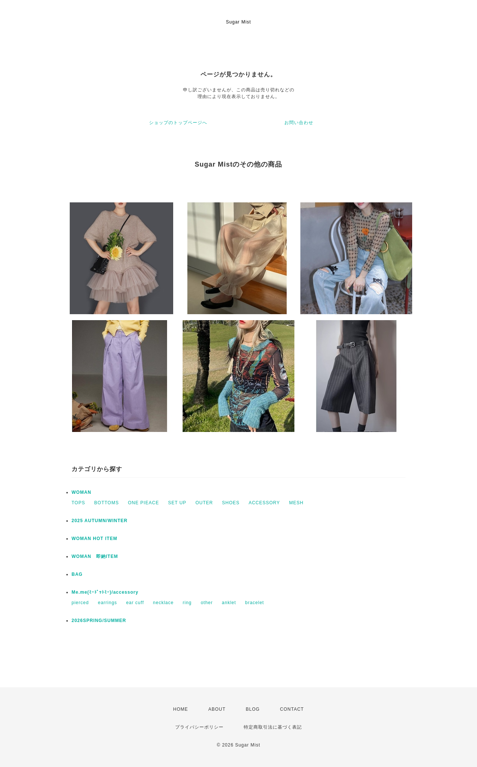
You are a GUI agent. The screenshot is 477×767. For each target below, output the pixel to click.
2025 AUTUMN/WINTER (99, 520)
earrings (107, 602)
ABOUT (216, 709)
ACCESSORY (264, 502)
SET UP (177, 502)
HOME (180, 709)
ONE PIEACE (143, 502)
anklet (229, 602)
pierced (80, 602)
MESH (296, 502)
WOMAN (81, 492)
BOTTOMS (106, 502)
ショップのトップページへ (178, 122)
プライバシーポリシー (199, 727)
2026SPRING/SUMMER (99, 620)
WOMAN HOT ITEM (94, 538)
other (207, 602)
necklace (163, 602)
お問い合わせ (298, 122)
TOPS (78, 502)
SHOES (231, 502)
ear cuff (135, 602)
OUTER (204, 502)
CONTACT (292, 709)
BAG (77, 574)
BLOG (253, 709)
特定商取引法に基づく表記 (273, 727)
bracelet (254, 602)
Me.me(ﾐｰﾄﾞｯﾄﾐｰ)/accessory (105, 592)
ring (187, 602)
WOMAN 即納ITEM (95, 556)
